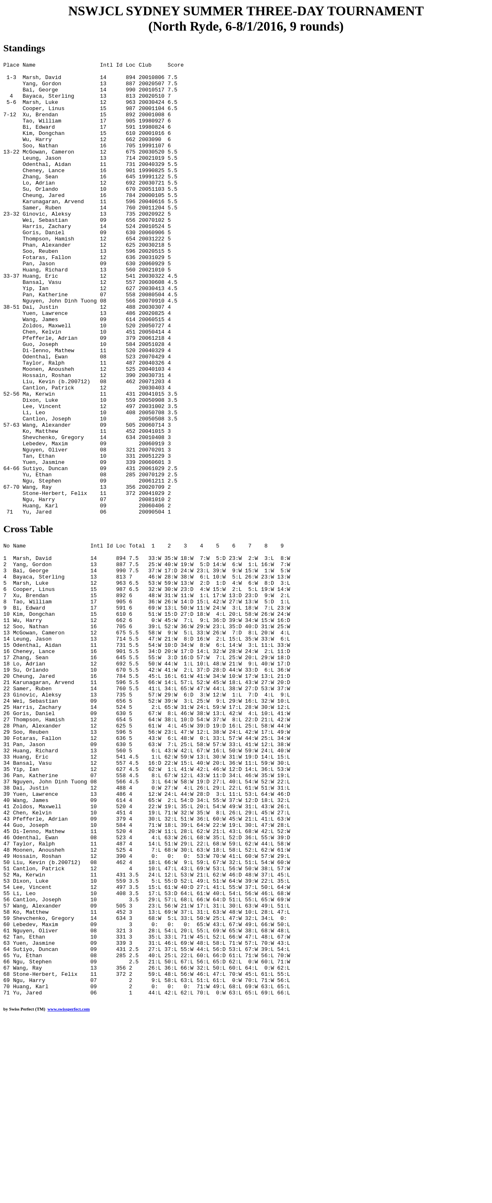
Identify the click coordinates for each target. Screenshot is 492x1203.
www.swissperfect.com (69, 1190)
